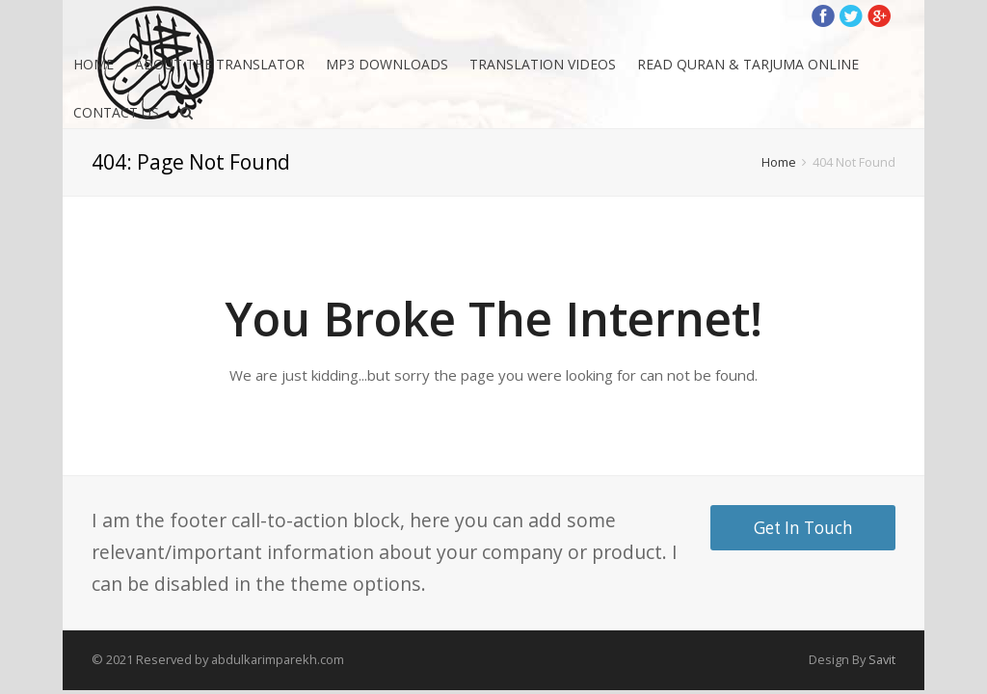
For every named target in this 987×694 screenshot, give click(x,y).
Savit (881, 659)
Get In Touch (803, 528)
